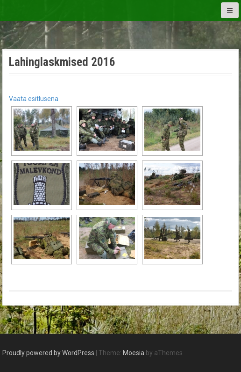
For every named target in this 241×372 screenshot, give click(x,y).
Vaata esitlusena (33, 98)
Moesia (133, 353)
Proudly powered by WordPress (48, 353)
